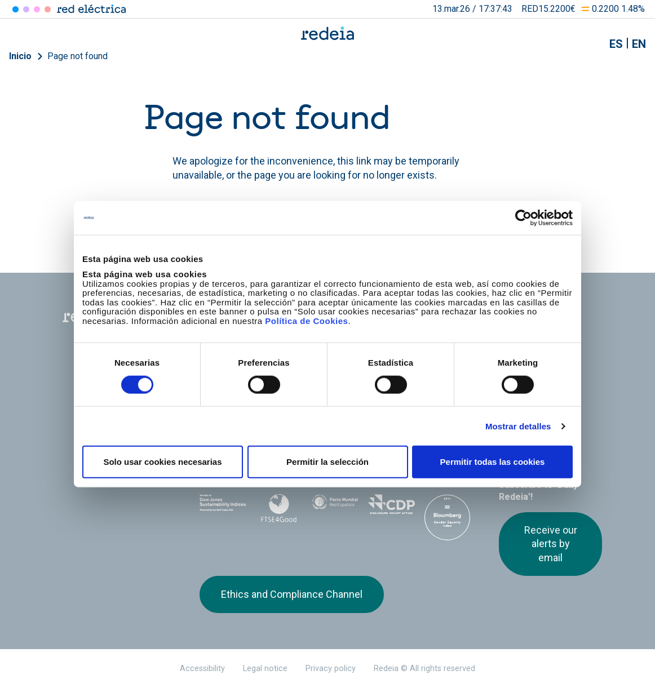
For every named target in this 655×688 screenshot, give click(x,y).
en (639, 44)
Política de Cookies (306, 320)
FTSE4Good (279, 508)
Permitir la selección (327, 462)
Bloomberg (447, 517)
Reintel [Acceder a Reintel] (37, 9)
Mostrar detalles (518, 425)
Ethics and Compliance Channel (291, 594)
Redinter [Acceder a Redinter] (26, 9)
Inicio (20, 56)
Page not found (77, 56)
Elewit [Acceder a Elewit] (47, 9)
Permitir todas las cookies (492, 462)
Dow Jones (223, 506)
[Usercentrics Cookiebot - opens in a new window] (523, 217)
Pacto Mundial (335, 506)
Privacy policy (331, 668)
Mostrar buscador (588, 44)
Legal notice (265, 668)
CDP (391, 506)
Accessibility (202, 668)
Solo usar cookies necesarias (162, 462)
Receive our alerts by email (550, 543)
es (616, 44)
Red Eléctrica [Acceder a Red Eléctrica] (15, 9)
